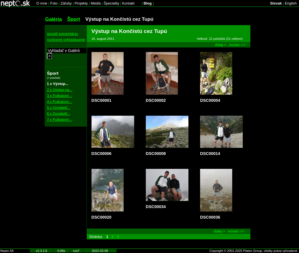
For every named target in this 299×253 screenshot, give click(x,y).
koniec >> (237, 45)
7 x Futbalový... (59, 119)
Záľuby (66, 3)
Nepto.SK (7, 250)
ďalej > (220, 45)
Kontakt (128, 3)
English (291, 3)
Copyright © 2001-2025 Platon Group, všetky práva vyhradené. (253, 250)
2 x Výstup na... (59, 90)
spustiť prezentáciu (62, 34)
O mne (41, 3)
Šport (73, 19)
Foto (54, 3)
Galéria (53, 19)
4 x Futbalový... (59, 101)
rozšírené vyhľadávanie (66, 40)
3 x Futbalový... (59, 96)
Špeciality (111, 3)
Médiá (96, 3)
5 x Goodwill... (58, 107)
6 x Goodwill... (58, 113)
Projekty (81, 3)
